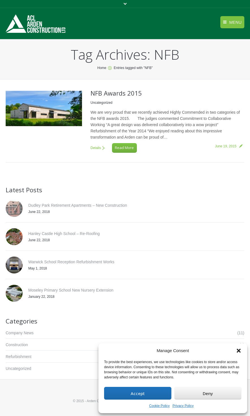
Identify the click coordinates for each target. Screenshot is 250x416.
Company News (20, 333)
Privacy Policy (183, 406)
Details (95, 148)
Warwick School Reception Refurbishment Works (71, 262)
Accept (138, 393)
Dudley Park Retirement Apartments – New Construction (77, 205)
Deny (208, 393)
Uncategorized (101, 103)
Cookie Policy (159, 406)
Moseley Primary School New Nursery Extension (70, 290)
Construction (17, 344)
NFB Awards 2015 (116, 93)
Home (101, 68)
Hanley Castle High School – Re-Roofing (64, 233)
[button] (239, 351)
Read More (124, 147)
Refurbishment (18, 356)
